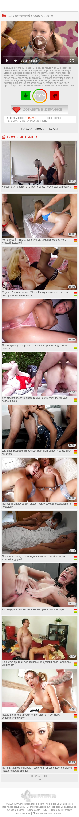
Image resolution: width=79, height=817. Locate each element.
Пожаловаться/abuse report (47, 813)
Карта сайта (33, 810)
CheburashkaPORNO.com (40, 6)
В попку (24, 120)
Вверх (71, 763)
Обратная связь (15, 810)
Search (72, 5)
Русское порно (38, 120)
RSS (45, 810)
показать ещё (39, 776)
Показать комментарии (39, 129)
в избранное (39, 109)
